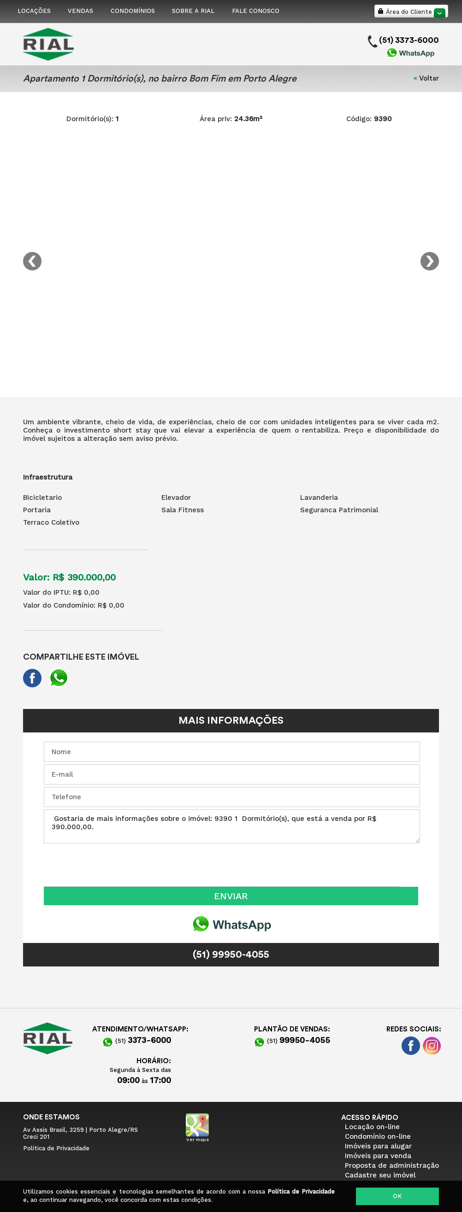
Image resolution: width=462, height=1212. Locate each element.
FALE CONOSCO (255, 10)
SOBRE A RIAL (193, 10)
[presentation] (114, 864)
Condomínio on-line (378, 1136)
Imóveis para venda (378, 1156)
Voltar (429, 78)
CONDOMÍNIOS (133, 10)
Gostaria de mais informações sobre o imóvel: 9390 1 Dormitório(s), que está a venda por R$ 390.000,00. (232, 826)
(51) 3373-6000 (409, 40)
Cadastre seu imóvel (380, 1175)
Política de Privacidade (301, 1191)
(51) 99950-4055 (231, 954)
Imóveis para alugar (378, 1146)
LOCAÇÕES (34, 10)
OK (397, 1196)
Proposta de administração (392, 1165)
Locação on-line (372, 1127)
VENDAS (80, 10)
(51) (136, 1040)
